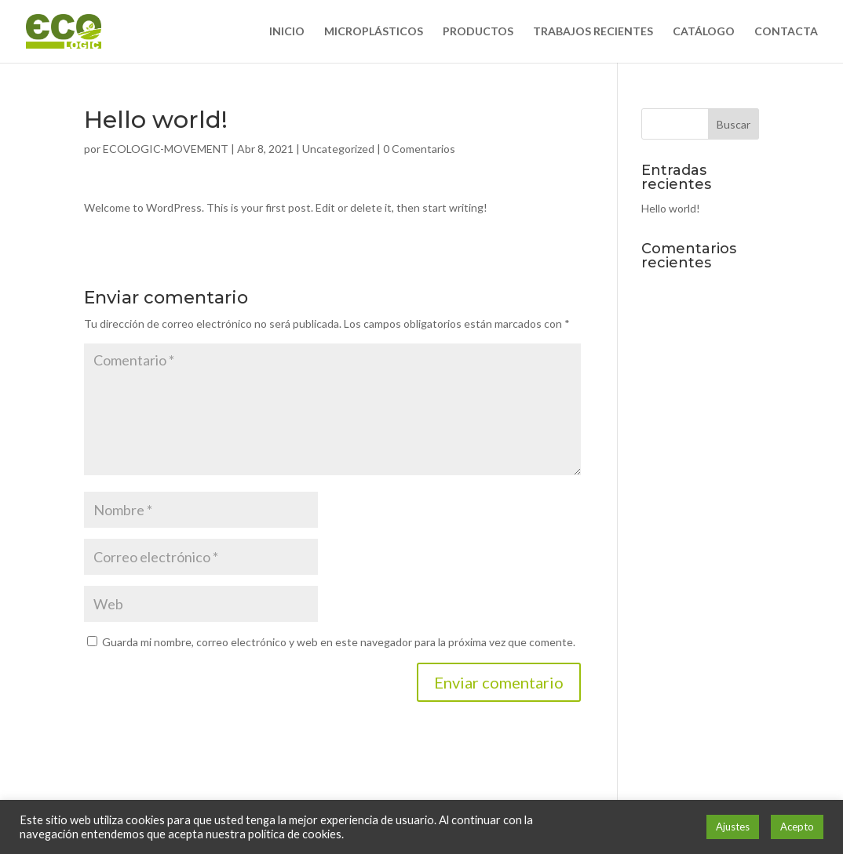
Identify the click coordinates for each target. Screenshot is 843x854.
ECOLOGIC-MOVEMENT (165, 148)
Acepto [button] (797, 826)
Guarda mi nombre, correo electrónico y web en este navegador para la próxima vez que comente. (338, 642)
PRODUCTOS (478, 32)
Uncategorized (338, 148)
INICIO (287, 32)
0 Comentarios (419, 148)
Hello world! (670, 208)
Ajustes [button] (733, 826)
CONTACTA (786, 32)
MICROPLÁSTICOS (373, 32)
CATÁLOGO (704, 32)
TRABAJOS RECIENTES (593, 32)
